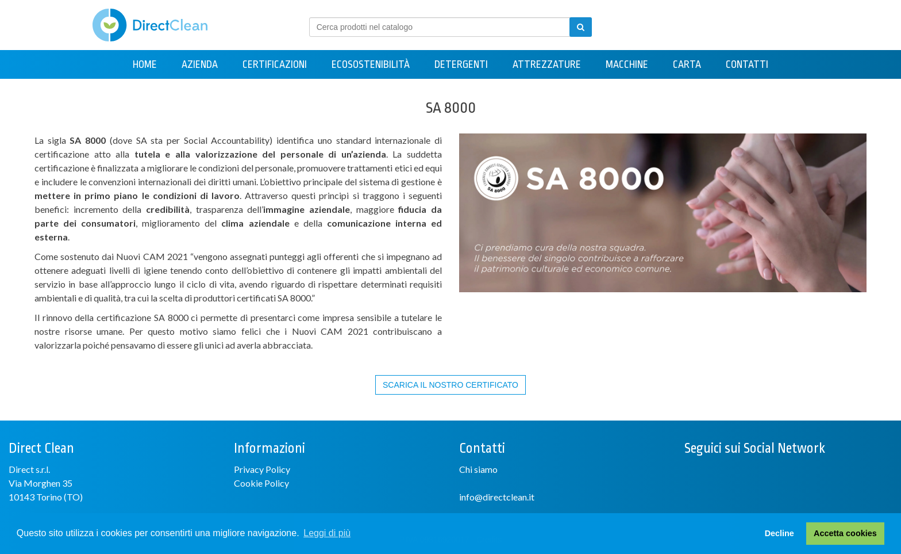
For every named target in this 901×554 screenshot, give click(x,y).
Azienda (200, 64)
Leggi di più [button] (327, 533)
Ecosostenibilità (371, 64)
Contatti (747, 64)
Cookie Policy (261, 482)
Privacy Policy (262, 469)
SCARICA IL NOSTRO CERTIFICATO (450, 384)
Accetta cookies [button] (845, 533)
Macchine (627, 64)
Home (145, 64)
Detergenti (461, 64)
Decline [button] (779, 533)
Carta (687, 64)
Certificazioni (274, 64)
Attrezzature (547, 64)
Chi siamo (478, 469)
